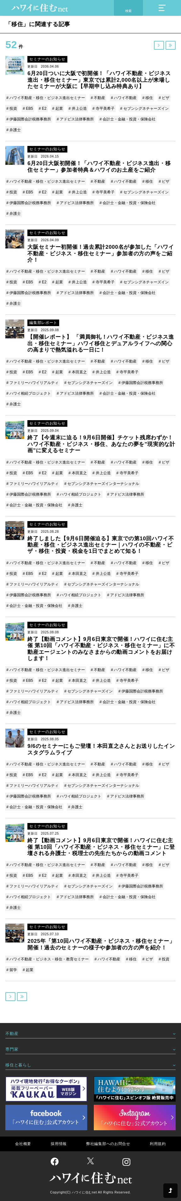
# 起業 (57, 108)
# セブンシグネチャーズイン (144, 108)
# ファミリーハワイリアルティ (32, 383)
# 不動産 (98, 98)
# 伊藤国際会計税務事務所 (28, 119)
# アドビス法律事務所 (75, 119)
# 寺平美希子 (127, 372)
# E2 (43, 108)
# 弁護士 (13, 130)
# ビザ (164, 98)
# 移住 (147, 98)
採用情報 (59, 1144)
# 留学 (11, 970)
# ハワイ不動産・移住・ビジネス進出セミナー (45, 98)
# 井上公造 (78, 108)
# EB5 (28, 108)
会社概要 (23, 1144)
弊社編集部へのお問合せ (108, 1144)
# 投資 (11, 108)
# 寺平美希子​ (104, 108)
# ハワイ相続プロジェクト (28, 393)
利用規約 (158, 1144)
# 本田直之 (78, 372)
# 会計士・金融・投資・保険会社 (127, 119)
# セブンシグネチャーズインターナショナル (101, 483)
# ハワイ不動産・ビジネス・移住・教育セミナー (47, 959)
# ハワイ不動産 (124, 98)
